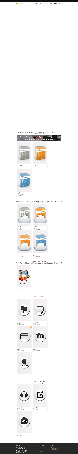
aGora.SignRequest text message (22, 429)
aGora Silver (19, 188)
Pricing (51, 3)
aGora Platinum (19, 161)
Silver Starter (35, 249)
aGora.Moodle (35, 344)
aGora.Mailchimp (19, 370)
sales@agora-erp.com (54, 445)
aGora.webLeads (19, 318)
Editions (41, 3)
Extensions (46, 3)
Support (60, 3)
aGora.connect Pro (20, 283)
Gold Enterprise (35, 222)
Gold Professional (20, 249)
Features (36, 3)
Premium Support (19, 403)
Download (55, 3)
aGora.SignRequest (36, 403)
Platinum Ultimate (19, 222)
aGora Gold (34, 161)
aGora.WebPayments (20, 344)
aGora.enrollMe (35, 318)
